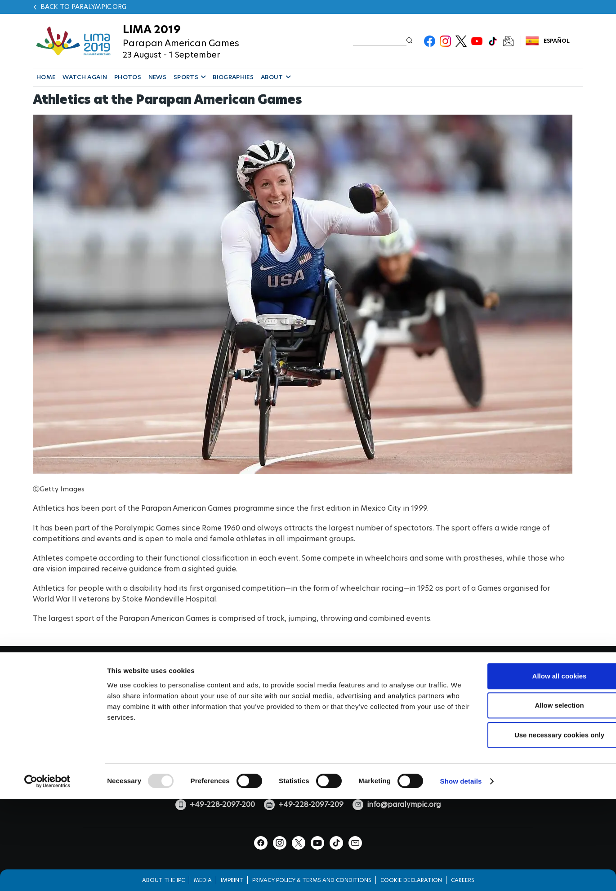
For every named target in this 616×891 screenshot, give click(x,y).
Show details (461, 851)
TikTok (492, 41)
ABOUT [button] (275, 77)
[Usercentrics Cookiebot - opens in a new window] (47, 851)
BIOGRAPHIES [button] (233, 77)
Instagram (445, 41)
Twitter (461, 41)
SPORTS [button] (189, 77)
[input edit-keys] (379, 40)
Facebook (429, 41)
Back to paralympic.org (83, 6)
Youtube (476, 41)
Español (557, 41)
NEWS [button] (157, 77)
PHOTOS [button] (127, 77)
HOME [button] (45, 77)
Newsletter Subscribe (508, 41)
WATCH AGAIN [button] (84, 77)
